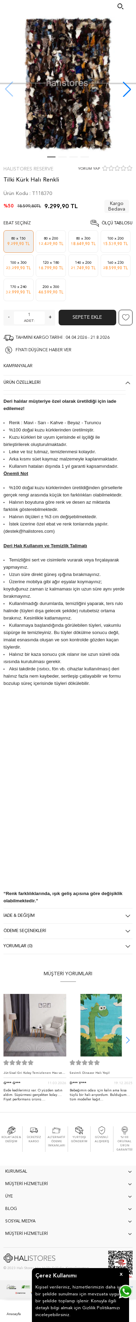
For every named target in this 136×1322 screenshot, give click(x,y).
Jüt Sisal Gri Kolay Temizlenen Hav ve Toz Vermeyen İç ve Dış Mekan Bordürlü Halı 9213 (34, 1074)
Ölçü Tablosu (117, 223)
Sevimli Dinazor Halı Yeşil (90, 1072)
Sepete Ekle (87, 317)
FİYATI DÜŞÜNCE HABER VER (43, 350)
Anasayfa (14, 1314)
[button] (127, 89)
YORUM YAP (89, 169)
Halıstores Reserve (28, 169)
